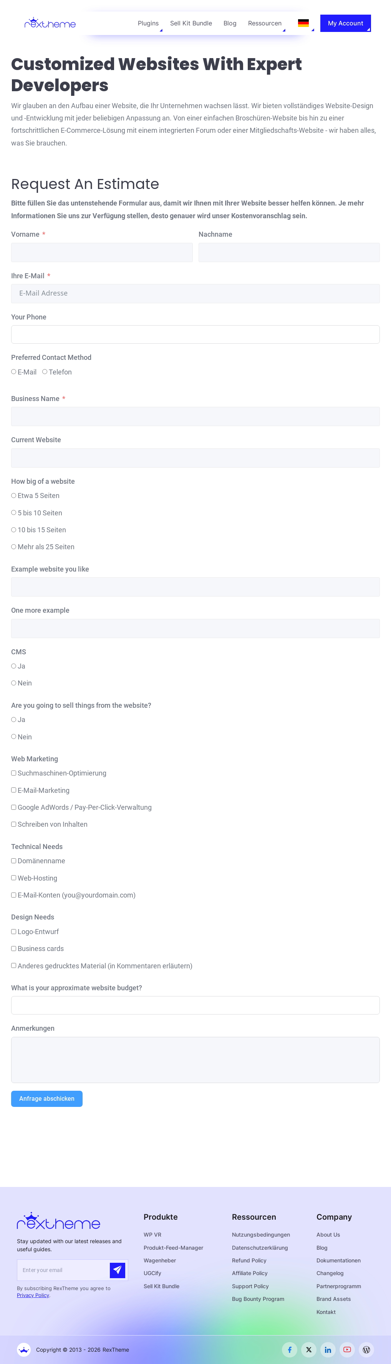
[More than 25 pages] (13, 546)
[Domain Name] (13, 860)
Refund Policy (249, 1260)
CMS (18, 652)
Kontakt (326, 1312)
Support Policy (250, 1286)
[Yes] (13, 666)
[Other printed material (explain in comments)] (13, 965)
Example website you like (50, 569)
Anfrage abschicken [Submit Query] (47, 1098)
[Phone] (44, 371)
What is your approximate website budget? (76, 988)
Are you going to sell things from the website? (81, 705)
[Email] (13, 371)
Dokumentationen (338, 1260)
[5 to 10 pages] (13, 512)
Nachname (215, 234)
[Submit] (117, 1270)
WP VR (152, 1234)
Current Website (36, 440)
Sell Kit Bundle (191, 23)
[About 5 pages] (13, 495)
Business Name (35, 398)
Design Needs (32, 917)
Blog (230, 23)
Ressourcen (265, 23)
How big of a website (43, 481)
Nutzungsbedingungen (261, 1234)
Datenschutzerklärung (260, 1247)
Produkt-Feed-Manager (173, 1247)
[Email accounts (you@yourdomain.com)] (13, 895)
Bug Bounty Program (258, 1298)
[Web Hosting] (13, 877)
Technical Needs (37, 846)
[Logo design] (13, 931)
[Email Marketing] (13, 789)
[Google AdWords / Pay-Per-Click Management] (13, 807)
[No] (13, 682)
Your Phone (28, 317)
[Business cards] (13, 948)
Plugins (148, 23)
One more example (40, 610)
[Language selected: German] (303, 23)
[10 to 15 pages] (13, 529)
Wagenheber (160, 1260)
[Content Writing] (13, 824)
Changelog (330, 1273)
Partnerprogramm (338, 1286)
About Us (328, 1234)
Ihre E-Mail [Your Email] (28, 276)
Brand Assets (333, 1298)
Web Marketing (34, 759)
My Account (345, 23)
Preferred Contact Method (51, 357)
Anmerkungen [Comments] (33, 1028)
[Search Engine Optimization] (13, 773)
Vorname (25, 234)
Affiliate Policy (250, 1273)
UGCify (152, 1273)
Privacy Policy (33, 1295)
